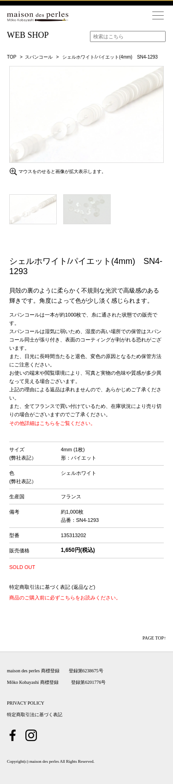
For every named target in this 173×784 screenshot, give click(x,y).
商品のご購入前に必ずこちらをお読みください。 (65, 597)
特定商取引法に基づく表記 (34, 714)
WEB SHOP (28, 35)
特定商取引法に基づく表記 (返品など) (52, 587)
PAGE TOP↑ (154, 637)
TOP (11, 57)
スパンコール (39, 57)
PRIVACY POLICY (25, 703)
